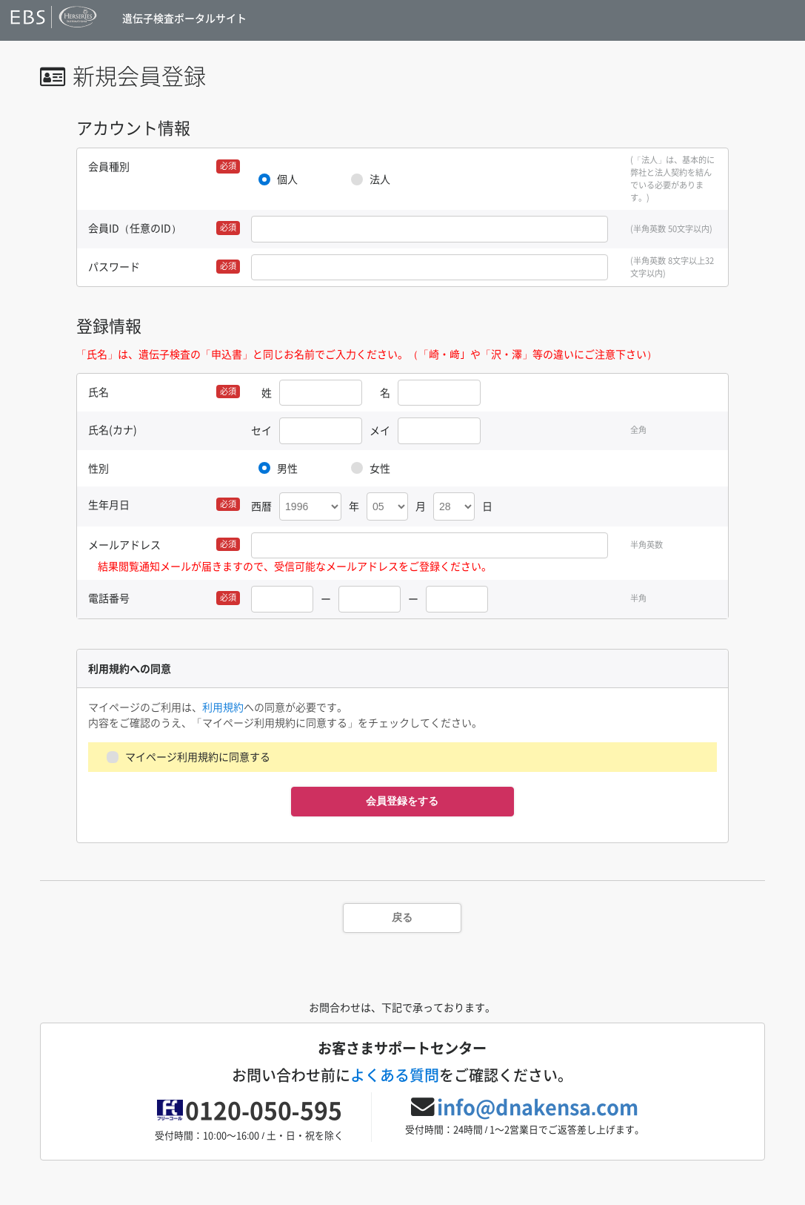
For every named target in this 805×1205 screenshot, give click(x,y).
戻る (402, 917)
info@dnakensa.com (538, 1107)
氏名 (98, 391)
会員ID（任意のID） (134, 227)
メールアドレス (124, 544)
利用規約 (223, 706)
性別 (98, 467)
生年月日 (109, 504)
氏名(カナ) (112, 429)
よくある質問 (394, 1075)
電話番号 (109, 597)
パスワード (114, 266)
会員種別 (109, 166)
